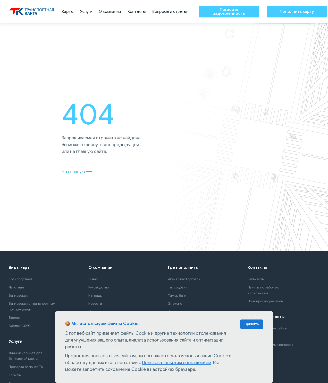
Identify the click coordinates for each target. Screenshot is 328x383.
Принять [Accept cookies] (251, 324)
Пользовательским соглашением (176, 362)
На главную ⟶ (77, 171)
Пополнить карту (297, 11)
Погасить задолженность (229, 11)
